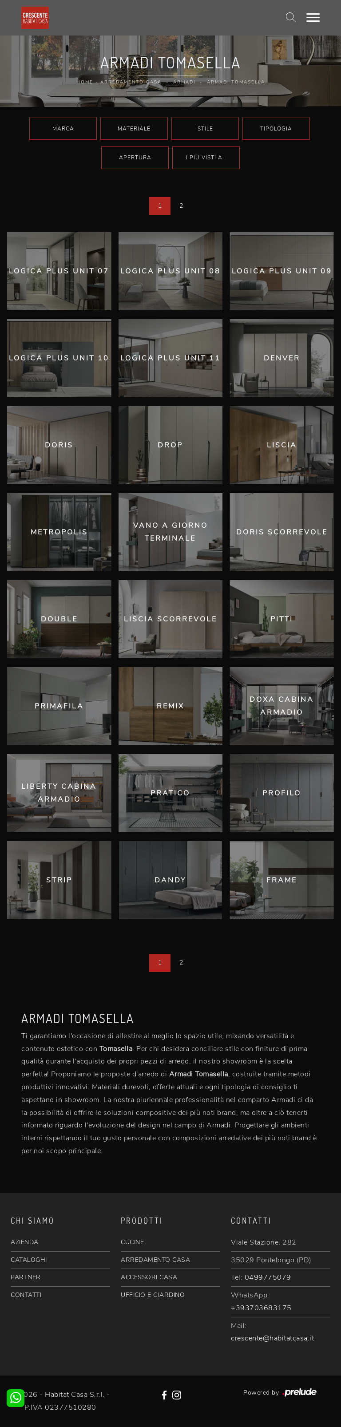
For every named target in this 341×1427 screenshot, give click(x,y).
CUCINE (132, 1242)
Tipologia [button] (276, 128)
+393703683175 (261, 1308)
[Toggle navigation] (313, 17)
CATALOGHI (29, 1260)
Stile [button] (205, 128)
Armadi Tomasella (236, 82)
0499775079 (268, 1277)
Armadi (184, 82)
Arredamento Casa (131, 82)
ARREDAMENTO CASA (155, 1260)
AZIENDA (25, 1242)
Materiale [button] (134, 128)
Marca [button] (63, 128)
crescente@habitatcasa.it (272, 1338)
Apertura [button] (135, 157)
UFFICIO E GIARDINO (153, 1295)
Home (84, 82)
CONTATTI (26, 1295)
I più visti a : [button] (206, 157)
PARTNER (26, 1277)
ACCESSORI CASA (149, 1277)
